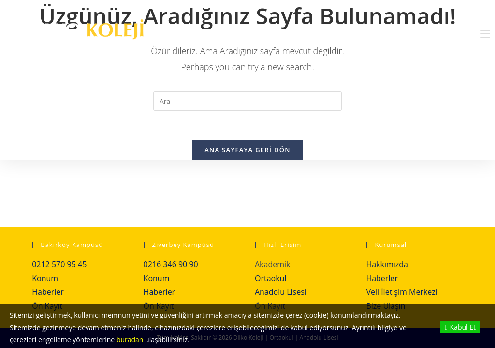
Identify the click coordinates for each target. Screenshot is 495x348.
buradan (130, 339)
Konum (45, 278)
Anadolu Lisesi (280, 292)
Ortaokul (270, 278)
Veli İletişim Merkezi (401, 292)
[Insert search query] (247, 101)
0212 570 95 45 (59, 264)
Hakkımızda (387, 264)
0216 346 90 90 (171, 264)
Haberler (48, 292)
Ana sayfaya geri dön (247, 149)
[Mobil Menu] (485, 33)
